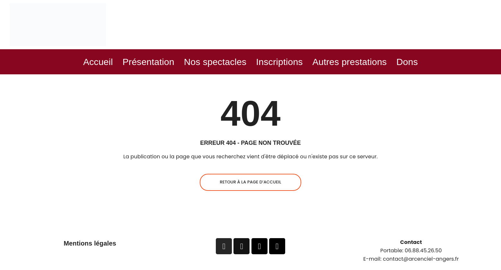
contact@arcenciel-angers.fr (421, 259)
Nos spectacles (213, 62)
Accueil (91, 62)
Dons (414, 62)
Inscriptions (280, 62)
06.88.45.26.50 (423, 251)
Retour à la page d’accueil (250, 183)
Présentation (143, 62)
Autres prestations (354, 62)
